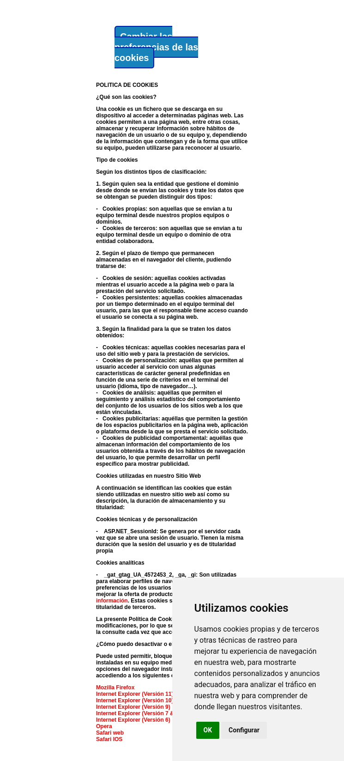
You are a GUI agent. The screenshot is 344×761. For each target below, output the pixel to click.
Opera (104, 726)
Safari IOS (109, 739)
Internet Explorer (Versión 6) (133, 720)
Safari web (110, 733)
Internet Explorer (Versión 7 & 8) (138, 713)
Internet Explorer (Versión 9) (133, 707)
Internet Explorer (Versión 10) (134, 700)
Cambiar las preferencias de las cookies (156, 47)
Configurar (244, 730)
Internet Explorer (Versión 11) (134, 694)
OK (208, 730)
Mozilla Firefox (115, 687)
